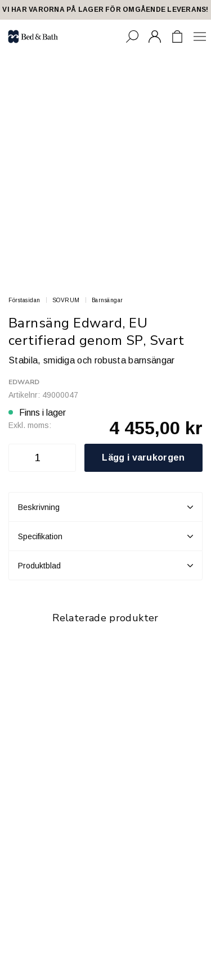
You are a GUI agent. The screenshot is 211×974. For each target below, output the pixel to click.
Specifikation (105, 536)
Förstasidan (24, 300)
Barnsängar (107, 300)
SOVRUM (66, 300)
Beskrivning (105, 507)
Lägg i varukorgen (143, 457)
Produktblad (105, 565)
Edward (23, 381)
